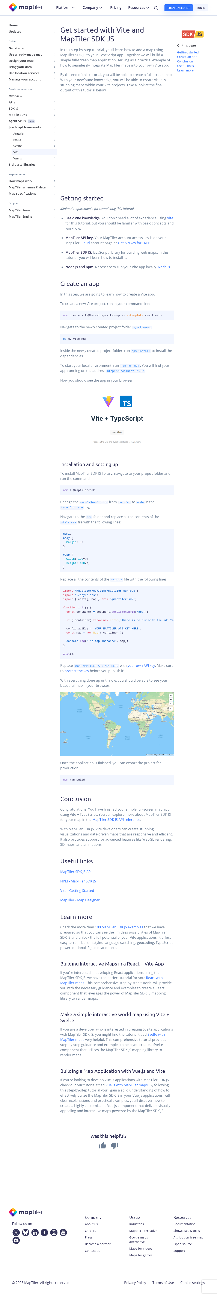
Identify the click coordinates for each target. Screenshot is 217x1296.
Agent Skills (22, 121)
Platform (66, 8)
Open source (182, 1243)
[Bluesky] (24, 1231)
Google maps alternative (138, 1238)
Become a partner (98, 1243)
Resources (139, 8)
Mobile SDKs (18, 115)
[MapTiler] (26, 8)
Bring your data (20, 67)
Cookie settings (192, 1281)
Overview (15, 96)
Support (179, 1249)
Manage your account (25, 79)
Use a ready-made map (25, 54)
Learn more (185, 70)
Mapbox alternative (143, 1230)
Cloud (85, 243)
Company (93, 8)
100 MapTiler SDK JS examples (119, 926)
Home (13, 25)
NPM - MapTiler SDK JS (78, 880)
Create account (178, 8)
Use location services (24, 73)
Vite (16, 152)
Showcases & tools (186, 1230)
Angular (19, 133)
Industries (136, 1223)
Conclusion (185, 61)
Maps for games (140, 1254)
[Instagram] (53, 1231)
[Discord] (15, 1238)
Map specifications (22, 193)
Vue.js (17, 158)
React (17, 140)
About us (91, 1223)
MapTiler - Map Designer (80, 899)
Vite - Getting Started (77, 889)
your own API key (141, 664)
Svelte (17, 146)
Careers (90, 1230)
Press (89, 1236)
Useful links (185, 66)
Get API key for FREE (134, 243)
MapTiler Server (20, 210)
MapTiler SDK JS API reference (116, 818)
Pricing (115, 7)
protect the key (77, 669)
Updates (15, 31)
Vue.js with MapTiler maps (126, 1084)
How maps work (20, 181)
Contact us (92, 1249)
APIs (12, 102)
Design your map (21, 61)
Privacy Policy (135, 1281)
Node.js (164, 267)
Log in (201, 8)
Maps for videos (140, 1247)
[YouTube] (62, 1231)
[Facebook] (43, 1231)
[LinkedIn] (34, 1231)
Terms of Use (163, 1281)
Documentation (184, 1223)
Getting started (188, 52)
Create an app (187, 57)
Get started (17, 48)
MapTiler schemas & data (27, 187)
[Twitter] (15, 1231)
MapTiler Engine (20, 216)
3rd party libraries (22, 164)
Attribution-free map (188, 1236)
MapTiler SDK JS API (76, 870)
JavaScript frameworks (25, 127)
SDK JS (13, 108)
